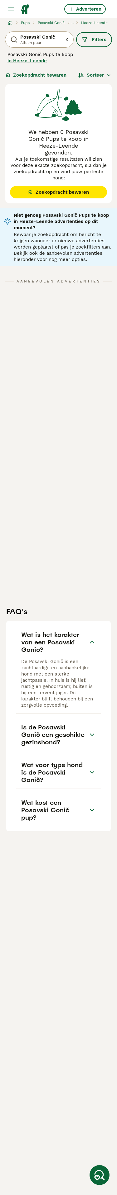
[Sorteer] (94, 75)
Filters (94, 39)
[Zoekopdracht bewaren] (100, 1175)
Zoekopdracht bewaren (36, 75)
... (72, 23)
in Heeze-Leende (27, 61)
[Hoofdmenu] (11, 9)
